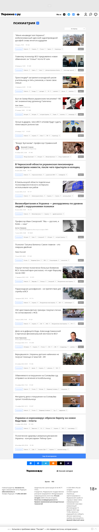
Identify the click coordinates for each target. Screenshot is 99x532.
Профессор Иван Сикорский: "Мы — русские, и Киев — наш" (37, 222)
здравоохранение (57, 214)
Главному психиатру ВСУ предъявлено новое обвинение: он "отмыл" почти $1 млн (36, 57)
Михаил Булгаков (50, 156)
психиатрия (24, 23)
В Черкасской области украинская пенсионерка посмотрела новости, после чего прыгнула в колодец (47, 166)
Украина (34, 49)
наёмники (49, 368)
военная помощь (62, 449)
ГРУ (72, 323)
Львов (54, 114)
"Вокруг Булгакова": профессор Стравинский (36, 143)
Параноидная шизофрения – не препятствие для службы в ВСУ (38, 290)
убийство (71, 91)
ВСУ (60, 302)
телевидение (62, 174)
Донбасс (72, 347)
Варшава (34, 281)
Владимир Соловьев (52, 389)
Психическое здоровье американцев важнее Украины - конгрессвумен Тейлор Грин (36, 437)
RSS (53, 482)
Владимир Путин (35, 260)
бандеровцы (63, 347)
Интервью (26, 347)
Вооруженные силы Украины (65, 281)
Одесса (49, 49)
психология (64, 260)
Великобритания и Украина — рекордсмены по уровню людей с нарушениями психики (49, 205)
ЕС (41, 428)
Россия (42, 49)
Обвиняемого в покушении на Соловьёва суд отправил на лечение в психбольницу (36, 376)
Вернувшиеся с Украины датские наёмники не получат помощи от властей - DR (37, 355)
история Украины (44, 114)
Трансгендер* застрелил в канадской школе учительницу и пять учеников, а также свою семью (36, 80)
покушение (64, 389)
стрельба (55, 91)
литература (71, 114)
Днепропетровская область (53, 70)
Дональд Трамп (67, 196)
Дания (33, 368)
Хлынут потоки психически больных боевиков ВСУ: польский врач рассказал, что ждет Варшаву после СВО (38, 270)
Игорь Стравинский (64, 156)
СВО (45, 260)
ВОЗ (63, 428)
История (26, 114)
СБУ (41, 323)
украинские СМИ (50, 174)
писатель (62, 114)
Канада (34, 91)
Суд (54, 410)
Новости (26, 49)
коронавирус (71, 428)
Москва (41, 389)
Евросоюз (34, 428)
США (33, 449)
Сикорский (41, 237)
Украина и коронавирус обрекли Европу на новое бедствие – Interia (45, 419)
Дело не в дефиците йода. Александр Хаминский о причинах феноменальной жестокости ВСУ (38, 332)
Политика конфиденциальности (46, 500)
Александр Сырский (69, 70)
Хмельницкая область (37, 196)
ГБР (47, 135)
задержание (62, 410)
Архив (47, 482)
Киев (40, 70)
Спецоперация (53, 260)
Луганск (57, 196)
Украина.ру (58, 49)
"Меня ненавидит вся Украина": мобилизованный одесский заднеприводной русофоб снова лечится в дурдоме (36, 38)
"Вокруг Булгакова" (29, 156)
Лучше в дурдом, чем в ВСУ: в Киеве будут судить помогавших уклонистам (38, 123)
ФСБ (47, 323)
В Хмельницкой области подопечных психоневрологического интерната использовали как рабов (32, 185)
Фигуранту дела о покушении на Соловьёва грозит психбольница (35, 397)
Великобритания (36, 214)
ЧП (48, 91)
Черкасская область (37, 174)
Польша (42, 281)
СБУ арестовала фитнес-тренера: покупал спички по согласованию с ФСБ (38, 311)
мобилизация (68, 302)
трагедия (41, 91)
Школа (63, 91)
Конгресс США (42, 449)
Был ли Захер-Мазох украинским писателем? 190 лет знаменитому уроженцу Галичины (38, 100)
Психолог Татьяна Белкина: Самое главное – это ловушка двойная (37, 245)
